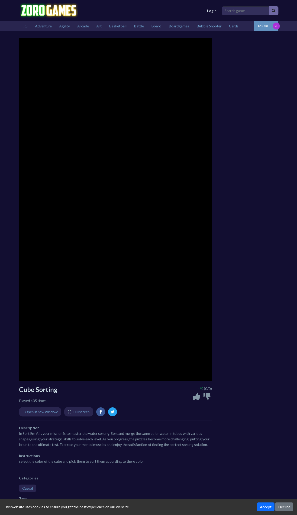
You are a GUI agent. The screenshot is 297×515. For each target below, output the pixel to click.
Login (211, 10)
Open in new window (41, 411)
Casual (27, 488)
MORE (263, 25)
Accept (265, 507)
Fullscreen (81, 411)
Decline (284, 507)
